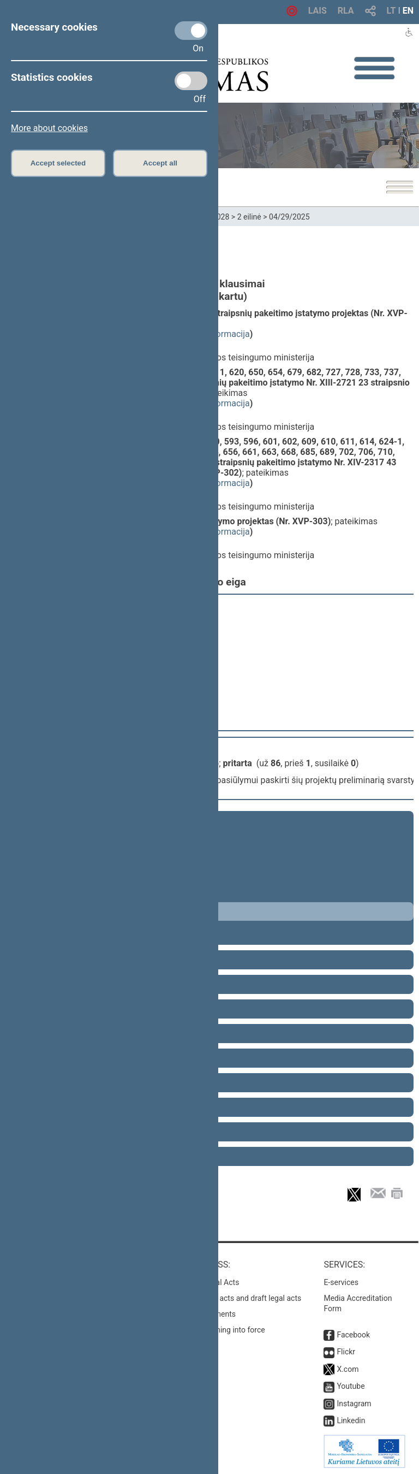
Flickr (346, 1351)
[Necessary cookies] (191, 30)
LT (391, 10)
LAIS (317, 10)
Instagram (354, 1403)
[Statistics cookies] (191, 81)
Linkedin (351, 1420)
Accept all (160, 163)
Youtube (350, 1386)
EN (408, 10)
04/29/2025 (289, 216)
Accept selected (58, 163)
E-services (341, 1282)
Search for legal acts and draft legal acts (233, 1298)
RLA (346, 10)
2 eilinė (249, 216)
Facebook (353, 1334)
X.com (347, 1369)
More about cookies (49, 128)
